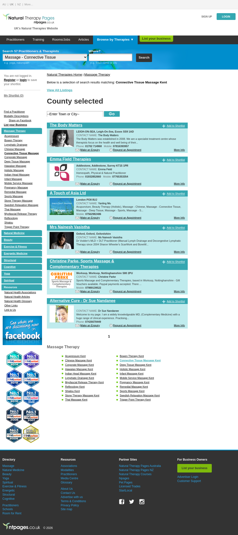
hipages (124, 478)
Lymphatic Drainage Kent (79, 377)
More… (29, 4)
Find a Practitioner (14, 111)
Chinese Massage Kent (78, 360)
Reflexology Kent (75, 386)
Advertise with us (72, 497)
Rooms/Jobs (61, 39)
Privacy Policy (70, 505)
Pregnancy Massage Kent (134, 382)
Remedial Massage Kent (134, 386)
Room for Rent (11, 513)
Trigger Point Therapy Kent (135, 399)
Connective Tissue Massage (21, 153)
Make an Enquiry (90, 149)
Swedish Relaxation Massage (21, 205)
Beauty (8, 239)
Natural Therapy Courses (135, 474)
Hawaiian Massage (15, 165)
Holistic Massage (14, 170)
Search (144, 57)
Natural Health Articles (17, 296)
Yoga (7, 273)
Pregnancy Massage (16, 187)
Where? (95, 51)
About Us (67, 488)
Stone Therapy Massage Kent (82, 395)
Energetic (8, 490)
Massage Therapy (15, 130)
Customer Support (189, 481)
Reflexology (11, 218)
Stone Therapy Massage (18, 200)
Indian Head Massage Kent (80, 373)
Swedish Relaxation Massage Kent (140, 395)
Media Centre (69, 478)
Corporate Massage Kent (79, 364)
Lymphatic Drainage (15, 144)
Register (10, 80)
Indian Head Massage (17, 174)
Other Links (11, 305)
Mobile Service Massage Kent (137, 377)
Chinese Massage (14, 149)
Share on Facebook (20, 120)
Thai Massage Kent (76, 399)
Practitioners (16, 39)
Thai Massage (12, 209)
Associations (69, 466)
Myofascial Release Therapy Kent (84, 382)
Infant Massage (13, 179)
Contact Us (68, 493)
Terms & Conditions (73, 501)
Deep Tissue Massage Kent (135, 364)
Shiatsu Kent (72, 391)
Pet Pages (125, 482)
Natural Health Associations (20, 292)
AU (4, 4)
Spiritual (9, 280)
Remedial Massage (15, 191)
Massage (8, 466)
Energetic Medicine (15, 253)
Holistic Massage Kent (132, 369)
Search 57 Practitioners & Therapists (30, 51)
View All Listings (59, 90)
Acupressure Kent (75, 356)
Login (226, 16)
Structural (10, 260)
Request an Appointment (127, 149)
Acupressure (11, 135)
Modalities (67, 470)
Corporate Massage (15, 157)
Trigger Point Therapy (16, 226)
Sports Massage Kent (132, 391)
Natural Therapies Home (64, 74)
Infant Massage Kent (132, 373)
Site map (66, 509)
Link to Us (10, 309)
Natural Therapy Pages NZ (136, 470)
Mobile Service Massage (18, 183)
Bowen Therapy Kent (132, 356)
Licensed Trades (129, 486)
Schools (7, 509)
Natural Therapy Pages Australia (140, 466)
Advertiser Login (187, 477)
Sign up (206, 16)
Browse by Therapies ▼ (115, 39)
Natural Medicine (14, 233)
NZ (19, 4)
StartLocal (125, 490)
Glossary (66, 482)
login (23, 80)
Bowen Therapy (13, 140)
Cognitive (10, 266)
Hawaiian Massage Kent (79, 369)
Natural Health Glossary (18, 301)
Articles (83, 39)
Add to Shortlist (176, 125)
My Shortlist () (14, 95)
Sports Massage (13, 196)
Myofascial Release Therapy (20, 213)
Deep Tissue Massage (17, 161)
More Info (179, 149)
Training (38, 39)
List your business (156, 38)
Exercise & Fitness (15, 246)
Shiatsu (8, 222)
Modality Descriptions (16, 116)
